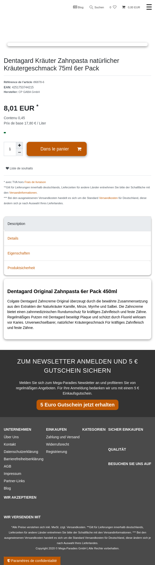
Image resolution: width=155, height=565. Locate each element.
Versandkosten (108, 197)
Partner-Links (14, 481)
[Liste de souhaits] (113, 7)
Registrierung (56, 452)
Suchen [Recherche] (97, 7)
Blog (78, 7)
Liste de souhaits (19, 168)
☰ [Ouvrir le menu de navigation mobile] (149, 7)
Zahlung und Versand (63, 437)
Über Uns (11, 437)
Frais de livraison (35, 182)
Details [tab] (13, 238)
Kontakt (10, 444)
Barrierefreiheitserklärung (23, 459)
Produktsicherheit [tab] (21, 268)
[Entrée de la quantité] (10, 149)
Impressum (12, 474)
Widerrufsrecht (57, 444)
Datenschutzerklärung (21, 452)
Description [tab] (16, 224)
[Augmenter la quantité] (19, 145)
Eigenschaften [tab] (19, 253)
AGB (7, 466)
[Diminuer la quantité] (19, 152)
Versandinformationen (23, 192)
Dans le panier (60, 149)
